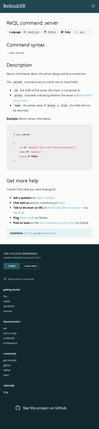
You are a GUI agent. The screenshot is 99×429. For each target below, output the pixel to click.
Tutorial (7, 311)
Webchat (18, 212)
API (5, 328)
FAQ (5, 296)
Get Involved (9, 360)
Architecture (10, 343)
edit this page (30, 233)
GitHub (6, 365)
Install (11, 266)
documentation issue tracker (57, 223)
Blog (5, 392)
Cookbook (8, 338)
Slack (62, 203)
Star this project (36, 407)
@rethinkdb (27, 217)
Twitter (7, 370)
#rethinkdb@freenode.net (64, 207)
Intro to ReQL (9, 333)
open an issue (48, 233)
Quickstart (9, 306)
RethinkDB (16, 6)
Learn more (31, 266)
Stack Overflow (45, 198)
